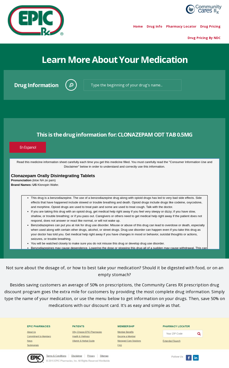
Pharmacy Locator (181, 26)
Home (138, 26)
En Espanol (28, 147)
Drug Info (154, 26)
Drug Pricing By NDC (204, 38)
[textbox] (132, 85)
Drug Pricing (210, 26)
